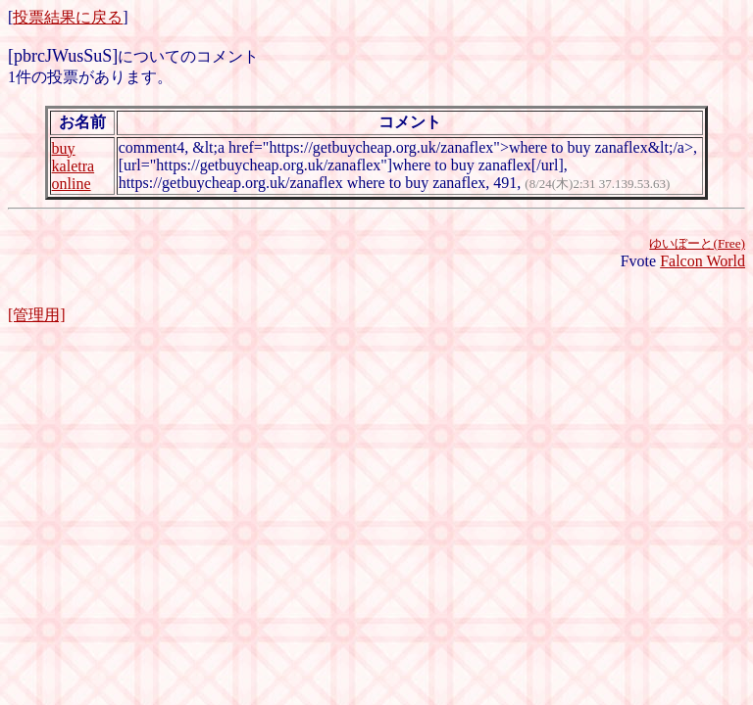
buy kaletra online (73, 166)
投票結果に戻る (68, 17)
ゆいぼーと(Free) (697, 243)
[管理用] (37, 314)
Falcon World (702, 261)
